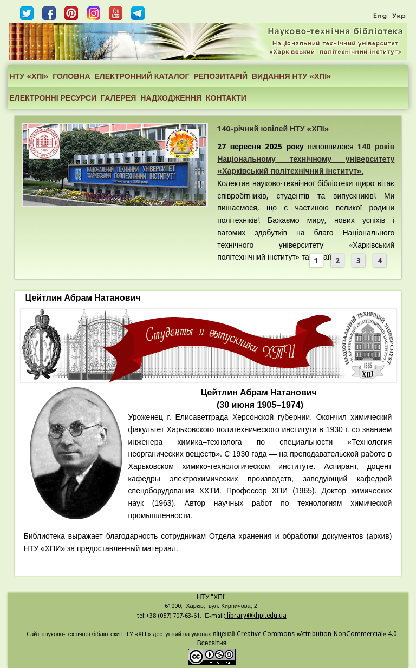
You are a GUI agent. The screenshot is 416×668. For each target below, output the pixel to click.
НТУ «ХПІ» (29, 76)
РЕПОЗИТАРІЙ (220, 76)
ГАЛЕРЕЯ (118, 98)
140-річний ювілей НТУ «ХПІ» (272, 128)
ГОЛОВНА (71, 76)
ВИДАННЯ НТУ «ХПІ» (291, 76)
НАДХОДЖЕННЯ (171, 98)
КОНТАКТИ (226, 98)
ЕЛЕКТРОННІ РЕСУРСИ (53, 98)
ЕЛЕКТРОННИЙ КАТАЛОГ (142, 76)
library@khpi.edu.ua (256, 615)
